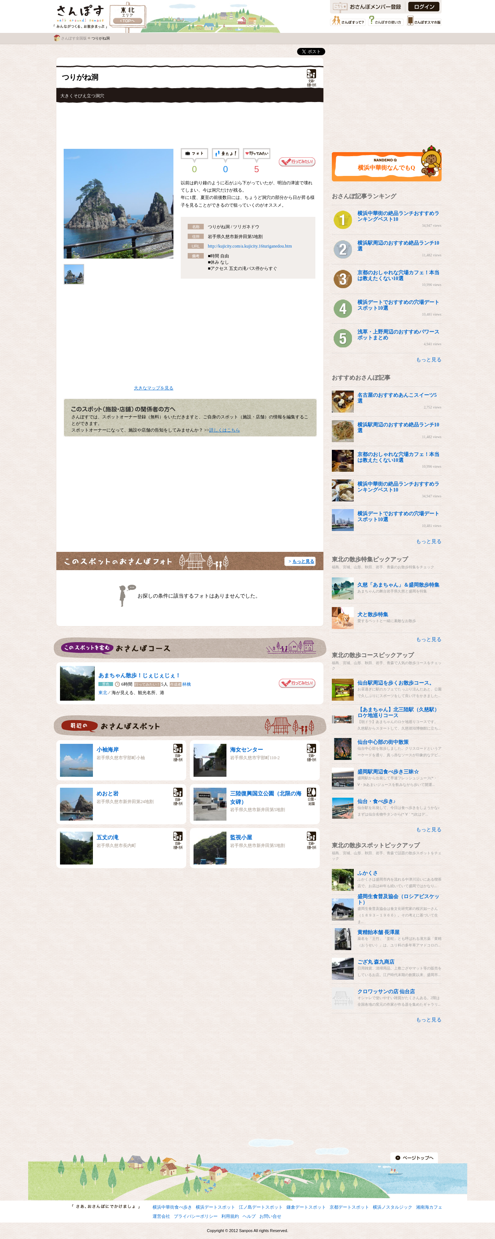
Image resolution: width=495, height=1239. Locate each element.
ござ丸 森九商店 (376, 962)
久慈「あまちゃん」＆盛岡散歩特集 (398, 585)
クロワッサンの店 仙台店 (386, 991)
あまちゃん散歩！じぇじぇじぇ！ (139, 675)
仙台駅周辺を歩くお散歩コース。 (395, 683)
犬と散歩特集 (372, 614)
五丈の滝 (108, 837)
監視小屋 (241, 837)
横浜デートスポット (215, 1207)
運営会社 (161, 1216)
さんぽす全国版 (74, 38)
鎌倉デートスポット (306, 1207)
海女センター (246, 750)
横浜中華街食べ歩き (172, 1207)
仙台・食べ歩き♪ (376, 801)
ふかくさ (367, 873)
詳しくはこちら (224, 430)
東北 (102, 692)
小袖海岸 (108, 750)
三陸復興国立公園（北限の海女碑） (265, 798)
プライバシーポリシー (196, 1216)
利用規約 (230, 1216)
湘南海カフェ (429, 1207)
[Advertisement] (190, 123)
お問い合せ (270, 1216)
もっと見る (303, 561)
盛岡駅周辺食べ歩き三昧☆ (388, 772)
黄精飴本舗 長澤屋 (378, 932)
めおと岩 (108, 793)
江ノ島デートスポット (261, 1207)
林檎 (186, 684)
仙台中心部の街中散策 (383, 742)
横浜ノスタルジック (392, 1207)
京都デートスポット (349, 1207)
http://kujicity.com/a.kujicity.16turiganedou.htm (250, 246)
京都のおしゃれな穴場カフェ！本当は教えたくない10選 (398, 275)
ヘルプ (249, 1216)
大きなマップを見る (153, 388)
